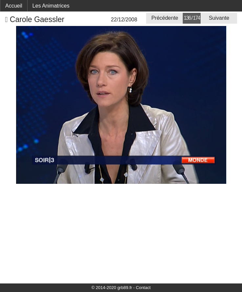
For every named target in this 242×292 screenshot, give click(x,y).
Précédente (164, 18)
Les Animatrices (51, 6)
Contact (143, 287)
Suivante (219, 18)
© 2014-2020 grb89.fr (111, 287)
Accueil (13, 6)
